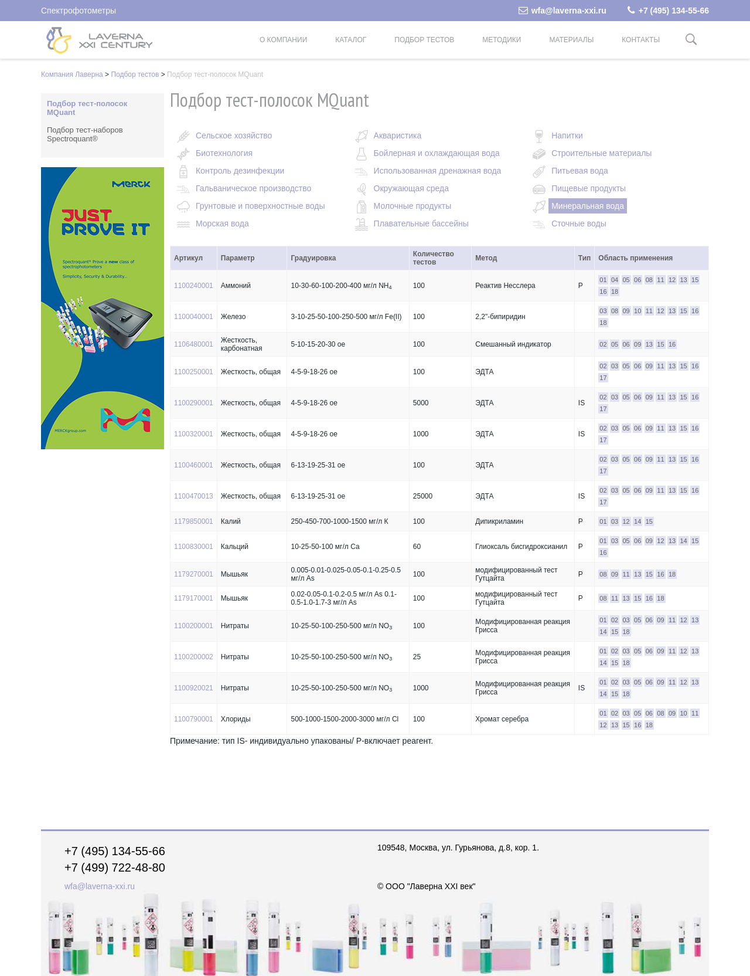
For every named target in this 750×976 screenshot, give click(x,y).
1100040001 (193, 317)
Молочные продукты (413, 206)
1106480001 (193, 344)
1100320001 (193, 434)
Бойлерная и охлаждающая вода (437, 153)
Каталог (350, 40)
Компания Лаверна (72, 74)
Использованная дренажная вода (438, 170)
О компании (283, 40)
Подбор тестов (424, 40)
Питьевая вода (579, 170)
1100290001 (193, 403)
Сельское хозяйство (234, 135)
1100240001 (193, 286)
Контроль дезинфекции (240, 170)
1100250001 (193, 372)
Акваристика (398, 135)
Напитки (567, 135)
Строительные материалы (601, 153)
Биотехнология (224, 153)
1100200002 (193, 657)
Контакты (641, 40)
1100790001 (193, 719)
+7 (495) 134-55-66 (668, 10)
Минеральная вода (587, 206)
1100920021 (193, 688)
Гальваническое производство (253, 188)
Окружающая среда (411, 188)
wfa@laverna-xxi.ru (562, 10)
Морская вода (222, 223)
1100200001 (193, 626)
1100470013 (193, 496)
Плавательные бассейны (421, 223)
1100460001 (193, 465)
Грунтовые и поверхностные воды (260, 206)
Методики (501, 40)
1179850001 (193, 521)
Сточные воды (578, 223)
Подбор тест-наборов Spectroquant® (85, 134)
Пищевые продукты (588, 188)
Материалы (571, 40)
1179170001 (193, 598)
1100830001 (193, 547)
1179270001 (193, 574)
